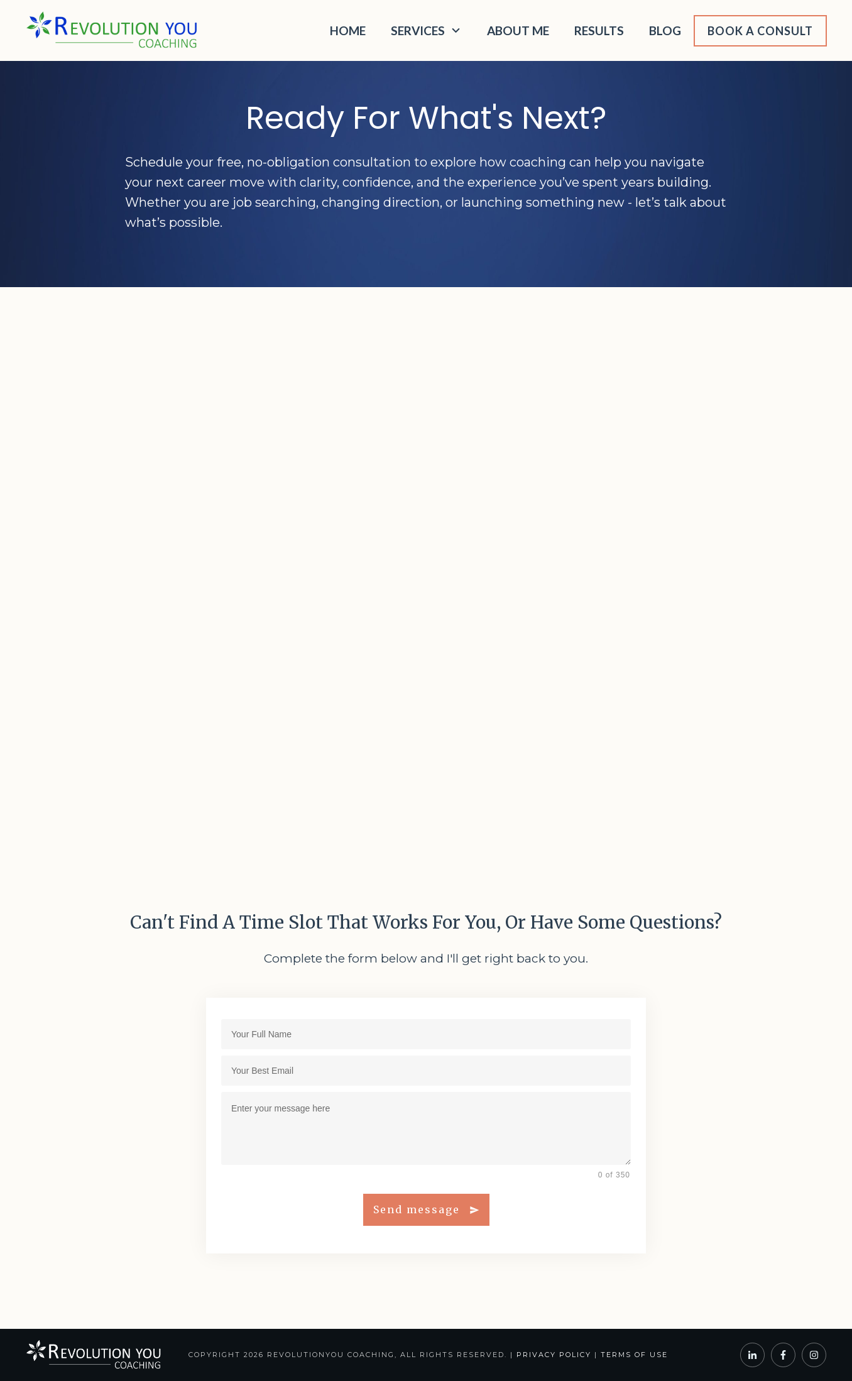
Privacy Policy (553, 1354)
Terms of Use (634, 1354)
